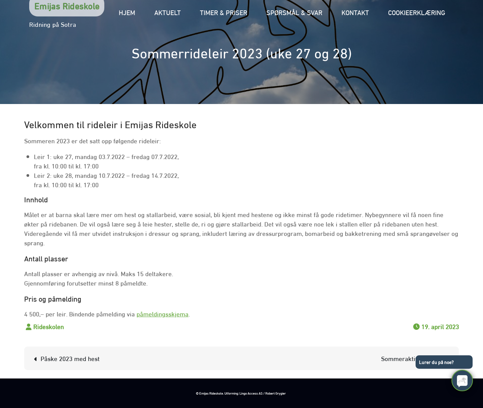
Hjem (127, 12)
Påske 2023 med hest (70, 358)
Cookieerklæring (416, 12)
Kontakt (355, 12)
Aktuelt (167, 12)
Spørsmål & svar (294, 12)
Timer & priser (223, 12)
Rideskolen (48, 326)
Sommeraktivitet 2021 (411, 358)
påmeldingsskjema (163, 313)
